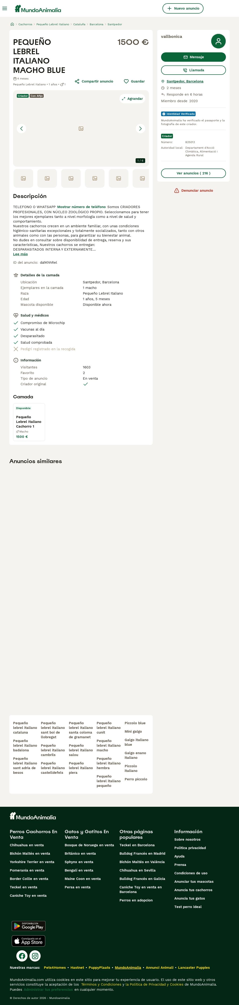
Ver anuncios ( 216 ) (194, 173)
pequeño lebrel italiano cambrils (53, 750)
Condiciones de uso (190, 873)
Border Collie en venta (29, 879)
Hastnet (77, 967)
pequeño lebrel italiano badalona (25, 745)
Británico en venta (80, 853)
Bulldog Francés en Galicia (142, 879)
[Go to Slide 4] (94, 178)
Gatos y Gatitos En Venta (87, 834)
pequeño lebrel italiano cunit (109, 728)
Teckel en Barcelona (137, 845)
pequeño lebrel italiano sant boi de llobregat (53, 730)
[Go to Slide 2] (47, 178)
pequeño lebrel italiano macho (109, 745)
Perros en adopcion (136, 900)
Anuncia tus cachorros (193, 890)
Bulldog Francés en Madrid (142, 853)
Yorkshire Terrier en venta (32, 862)
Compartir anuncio (93, 81)
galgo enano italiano (135, 755)
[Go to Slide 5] (118, 178)
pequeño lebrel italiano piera (81, 768)
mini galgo (133, 731)
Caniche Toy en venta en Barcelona (141, 889)
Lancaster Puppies (194, 967)
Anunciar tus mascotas (194, 881)
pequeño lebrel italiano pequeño (109, 781)
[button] (81, 128)
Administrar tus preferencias (48, 989)
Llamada (193, 70)
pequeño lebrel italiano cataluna (25, 728)
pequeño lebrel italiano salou (81, 750)
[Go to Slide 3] (71, 178)
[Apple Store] (28, 941)
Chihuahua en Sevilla (138, 870)
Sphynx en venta (79, 862)
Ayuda (179, 856)
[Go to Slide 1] (23, 178)
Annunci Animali (159, 967)
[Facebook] (22, 956)
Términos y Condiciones (100, 984)
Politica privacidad (190, 848)
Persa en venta (78, 887)
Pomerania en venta (27, 870)
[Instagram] (35, 956)
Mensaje (193, 57)
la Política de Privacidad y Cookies (153, 984)
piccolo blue (135, 723)
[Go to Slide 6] (142, 178)
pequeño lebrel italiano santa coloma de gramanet (81, 730)
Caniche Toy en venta (28, 895)
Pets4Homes (55, 967)
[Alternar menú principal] (4, 8)
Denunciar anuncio (193, 190)
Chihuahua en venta (27, 845)
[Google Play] (29, 926)
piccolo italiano (131, 768)
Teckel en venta (23, 887)
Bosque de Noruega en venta (89, 845)
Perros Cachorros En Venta (33, 834)
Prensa (180, 865)
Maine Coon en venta (83, 879)
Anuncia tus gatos (189, 898)
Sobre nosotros (187, 839)
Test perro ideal (188, 907)
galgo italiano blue (136, 742)
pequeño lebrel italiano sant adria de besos (25, 765)
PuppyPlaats (99, 967)
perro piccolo (136, 779)
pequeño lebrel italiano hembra (109, 763)
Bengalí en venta (79, 870)
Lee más (20, 254)
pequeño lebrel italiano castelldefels (53, 768)
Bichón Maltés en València (142, 862)
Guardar (134, 81)
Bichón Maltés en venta (30, 853)
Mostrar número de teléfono (81, 207)
